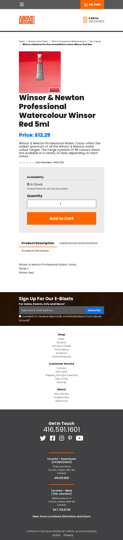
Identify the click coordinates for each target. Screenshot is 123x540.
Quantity (35, 195)
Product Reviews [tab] (35, 251)
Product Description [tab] (38, 243)
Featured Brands (61, 356)
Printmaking (61, 349)
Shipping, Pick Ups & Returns (61, 375)
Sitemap (61, 382)
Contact (61, 368)
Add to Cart (61, 218)
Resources (62, 401)
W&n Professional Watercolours (69, 41)
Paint (22, 41)
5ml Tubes (95, 41)
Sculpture (61, 353)
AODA (56, 535)
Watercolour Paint (38, 41)
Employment (61, 397)
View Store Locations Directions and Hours (61, 516)
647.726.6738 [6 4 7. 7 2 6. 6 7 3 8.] (61, 509)
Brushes (61, 342)
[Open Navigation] (22, 4)
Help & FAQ (61, 378)
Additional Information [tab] (79, 243)
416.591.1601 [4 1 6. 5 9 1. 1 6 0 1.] (61, 429)
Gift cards (61, 371)
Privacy (68, 535)
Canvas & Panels (61, 346)
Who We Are (61, 394)
